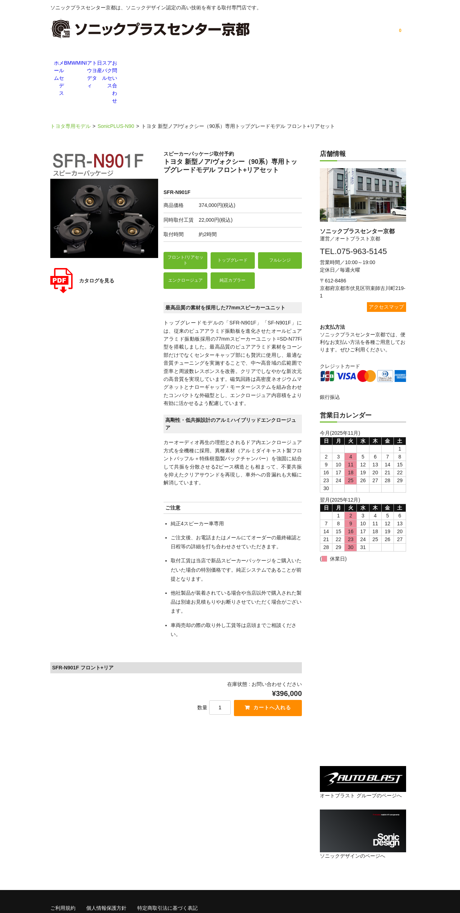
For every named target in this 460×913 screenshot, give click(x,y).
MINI (176, 63)
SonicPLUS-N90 (115, 86)
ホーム (68, 63)
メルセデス (104, 63)
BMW (140, 63)
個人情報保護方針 (106, 867)
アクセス (356, 63)
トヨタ (248, 63)
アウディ (212, 63)
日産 (284, 63)
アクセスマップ (386, 266)
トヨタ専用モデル (70, 86)
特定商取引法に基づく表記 (167, 867)
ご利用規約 (62, 867)
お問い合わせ (392, 63)
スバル (319, 63)
